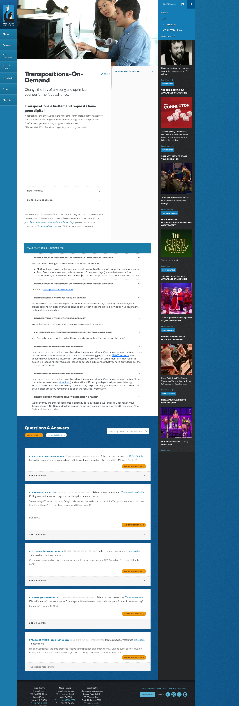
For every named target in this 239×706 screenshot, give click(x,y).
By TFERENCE (36, 546)
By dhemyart (36, 488)
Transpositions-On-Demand (135, 487)
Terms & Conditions (148, 680)
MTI (164, 18)
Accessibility (182, 680)
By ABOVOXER (36, 452)
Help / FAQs (8, 78)
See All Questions (55, 435)
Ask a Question (33, 435)
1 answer (37, 471)
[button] (182, 4)
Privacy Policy (162, 680)
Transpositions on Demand (58, 289)
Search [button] (191, 4)
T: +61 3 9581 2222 (91, 698)
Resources (7, 45)
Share (107, 74)
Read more (167, 79)
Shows (6, 34)
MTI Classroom (7, 56)
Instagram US (185, 686)
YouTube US (179, 686)
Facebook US (167, 686)
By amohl (34, 591)
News (5, 89)
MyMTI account (120, 355)
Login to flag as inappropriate (84, 452)
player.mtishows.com (48, 226)
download (64, 382)
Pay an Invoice (167, 36)
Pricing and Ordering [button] (127, 71)
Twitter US (173, 686)
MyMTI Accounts (170, 4)
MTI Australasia (172, 30)
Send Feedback (148, 686)
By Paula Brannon (39, 633)
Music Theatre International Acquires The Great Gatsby (176, 222)
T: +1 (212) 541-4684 (39, 695)
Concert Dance (6, 67)
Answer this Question (133, 461)
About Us (7, 100)
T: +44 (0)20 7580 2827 (65, 692)
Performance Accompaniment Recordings (52, 222)
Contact (172, 680)
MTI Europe (169, 24)
